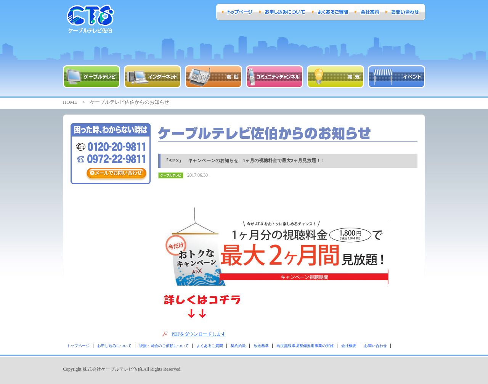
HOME (70, 102)
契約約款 (238, 346)
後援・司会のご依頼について (164, 346)
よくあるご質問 (209, 346)
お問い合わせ (375, 346)
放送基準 (261, 346)
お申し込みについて (114, 346)
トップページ (78, 346)
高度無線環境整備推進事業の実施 (305, 346)
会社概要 (348, 346)
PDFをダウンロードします (199, 334)
